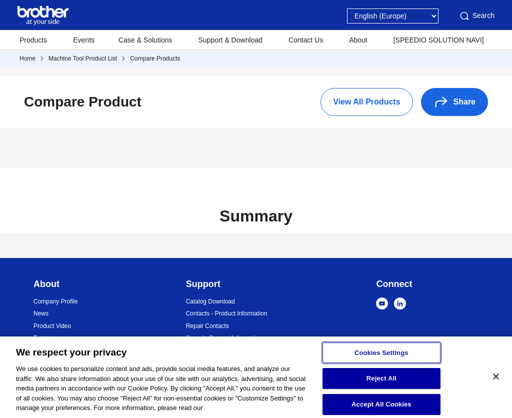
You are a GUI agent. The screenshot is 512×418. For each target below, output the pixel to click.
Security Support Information (224, 338)
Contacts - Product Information (227, 313)
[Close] (496, 380)
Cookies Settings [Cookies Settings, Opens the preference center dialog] (381, 356)
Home (28, 58)
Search (476, 16)
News (41, 313)
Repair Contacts (207, 326)
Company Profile (56, 301)
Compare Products (155, 58)
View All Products (366, 102)
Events (83, 40)
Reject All (381, 382)
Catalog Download (210, 301)
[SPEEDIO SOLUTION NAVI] (439, 40)
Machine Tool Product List (82, 58)
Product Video (52, 326)
